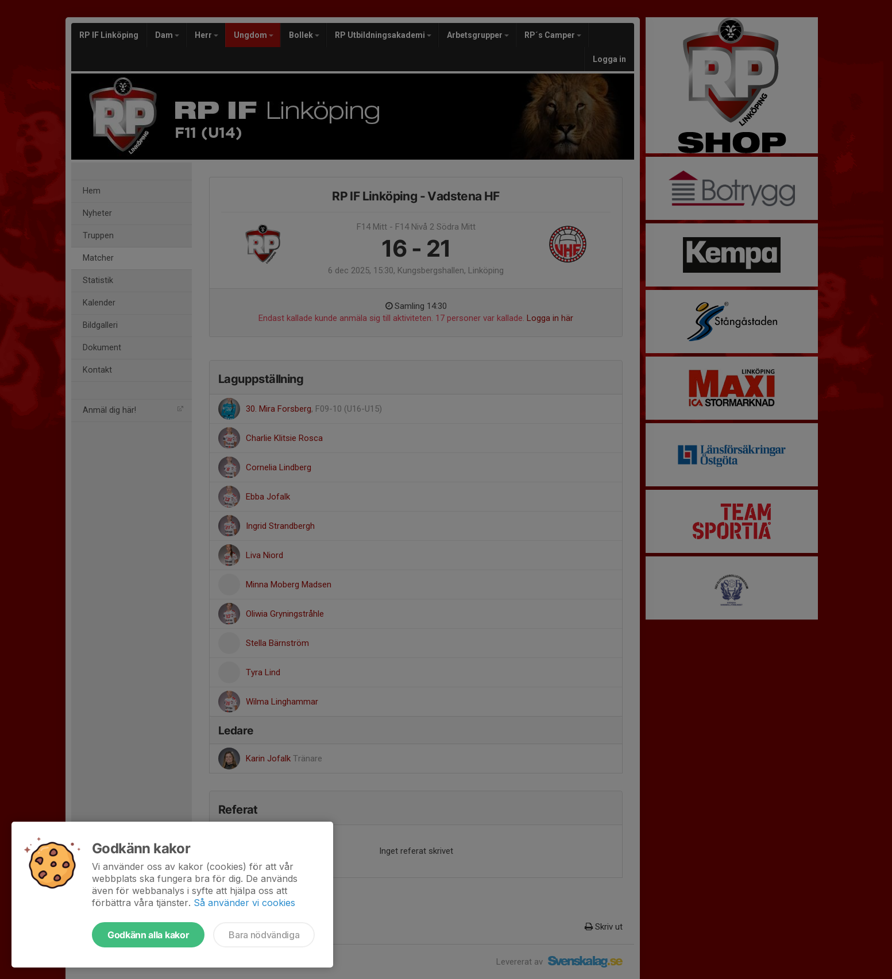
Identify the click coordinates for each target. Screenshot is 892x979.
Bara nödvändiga (264, 935)
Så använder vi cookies (244, 902)
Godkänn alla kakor (148, 935)
